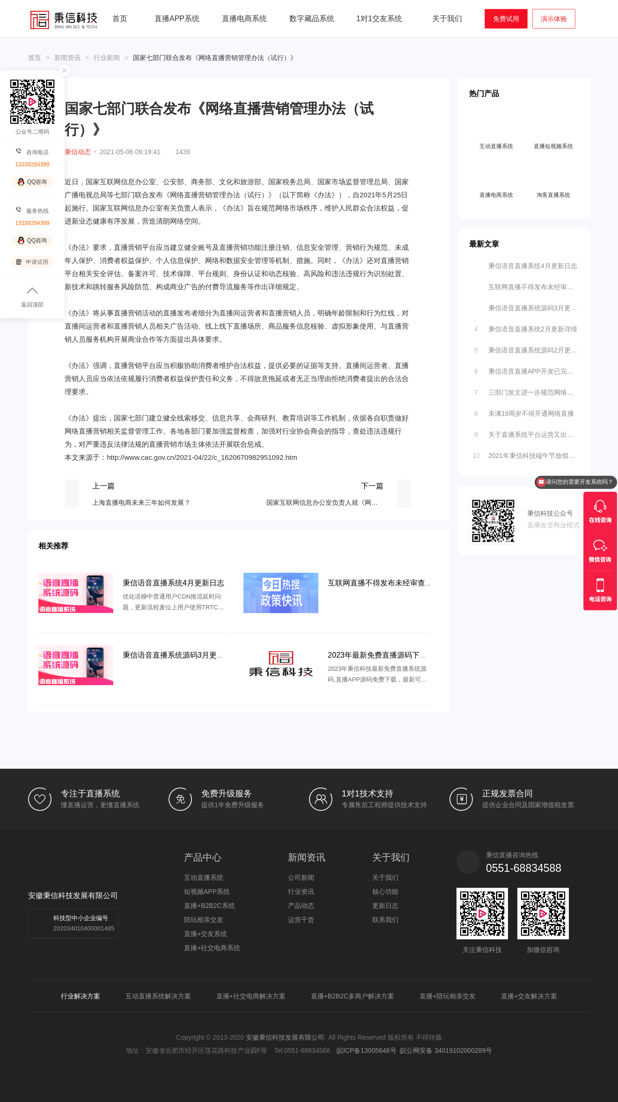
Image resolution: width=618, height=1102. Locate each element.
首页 (119, 18)
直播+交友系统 (205, 933)
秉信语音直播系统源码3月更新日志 (525, 305)
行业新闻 (107, 57)
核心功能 (385, 891)
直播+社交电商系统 (212, 948)
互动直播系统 (203, 877)
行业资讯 (301, 891)
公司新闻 (301, 877)
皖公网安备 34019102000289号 (446, 1050)
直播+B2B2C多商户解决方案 (353, 996)
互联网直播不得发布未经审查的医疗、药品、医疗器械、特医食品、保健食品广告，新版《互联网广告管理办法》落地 (525, 284)
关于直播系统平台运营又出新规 (525, 432)
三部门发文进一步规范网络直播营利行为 (525, 390)
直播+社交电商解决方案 (251, 996)
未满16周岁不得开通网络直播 (522, 411)
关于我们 (385, 877)
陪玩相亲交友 (203, 919)
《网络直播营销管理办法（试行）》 (219, 195)
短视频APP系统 (207, 891)
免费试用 (506, 18)
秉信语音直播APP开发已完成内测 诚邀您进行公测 (525, 368)
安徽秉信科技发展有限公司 (285, 1037)
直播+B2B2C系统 (209, 905)
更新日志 (385, 905)
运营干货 (301, 919)
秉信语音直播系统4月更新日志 (524, 263)
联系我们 (385, 919)
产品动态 (301, 905)
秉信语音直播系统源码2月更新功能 (525, 347)
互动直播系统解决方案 (158, 996)
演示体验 (554, 18)
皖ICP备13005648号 (367, 1050)
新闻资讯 (67, 57)
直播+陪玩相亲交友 (447, 996)
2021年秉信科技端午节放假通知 (525, 453)
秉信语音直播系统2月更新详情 (524, 326)
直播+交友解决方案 (529, 996)
